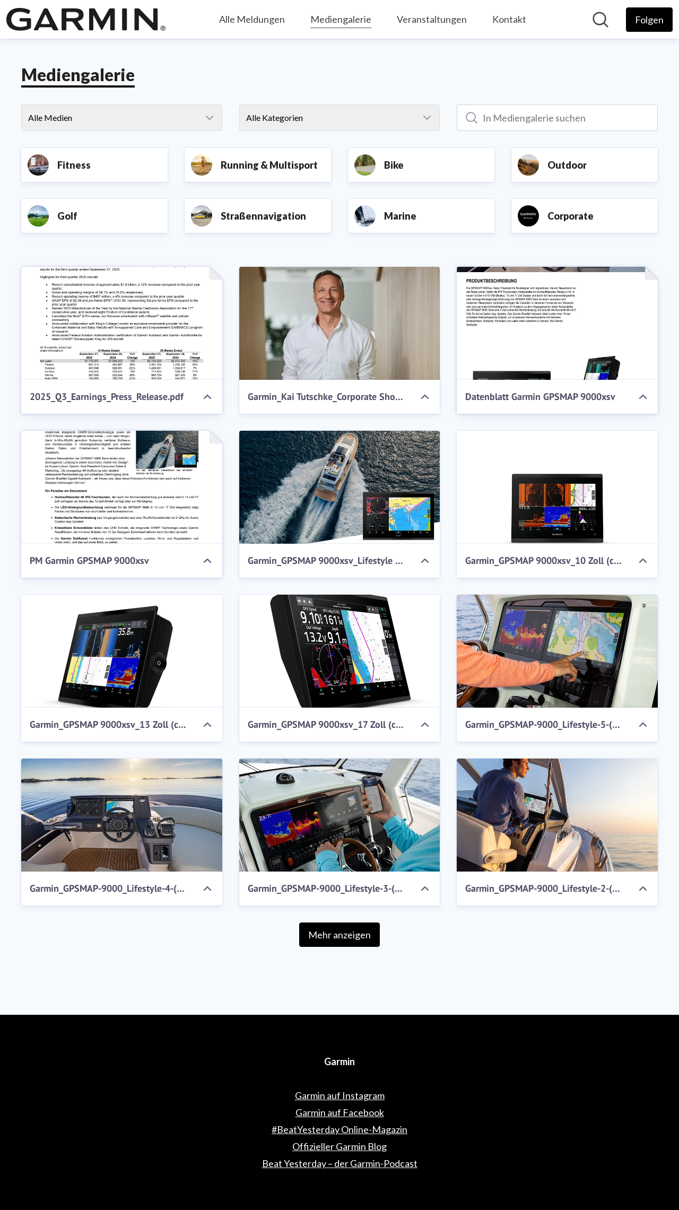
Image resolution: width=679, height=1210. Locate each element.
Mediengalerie (340, 18)
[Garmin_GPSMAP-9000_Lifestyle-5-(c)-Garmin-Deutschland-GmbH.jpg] (557, 651)
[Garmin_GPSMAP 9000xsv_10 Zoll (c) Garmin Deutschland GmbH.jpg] (557, 487)
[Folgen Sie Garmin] (649, 19)
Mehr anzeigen (339, 935)
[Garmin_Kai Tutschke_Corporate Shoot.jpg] (339, 323)
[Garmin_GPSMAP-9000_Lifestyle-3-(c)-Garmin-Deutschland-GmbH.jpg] (339, 815)
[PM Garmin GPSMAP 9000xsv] (121, 487)
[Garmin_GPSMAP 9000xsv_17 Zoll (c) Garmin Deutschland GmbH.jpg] (339, 651)
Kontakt (509, 19)
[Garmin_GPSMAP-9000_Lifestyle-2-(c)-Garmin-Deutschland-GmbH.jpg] (557, 815)
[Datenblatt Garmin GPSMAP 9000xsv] (557, 323)
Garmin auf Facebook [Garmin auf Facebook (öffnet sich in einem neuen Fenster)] (339, 1112)
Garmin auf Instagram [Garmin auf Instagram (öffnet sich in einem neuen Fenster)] (340, 1095)
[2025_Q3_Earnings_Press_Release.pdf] (121, 323)
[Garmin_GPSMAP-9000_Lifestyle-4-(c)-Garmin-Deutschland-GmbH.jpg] (121, 815)
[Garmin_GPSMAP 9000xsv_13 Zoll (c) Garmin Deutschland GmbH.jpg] (121, 651)
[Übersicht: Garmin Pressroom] (86, 19)
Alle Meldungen (252, 19)
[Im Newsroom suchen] (600, 19)
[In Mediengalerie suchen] (557, 118)
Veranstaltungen (432, 19)
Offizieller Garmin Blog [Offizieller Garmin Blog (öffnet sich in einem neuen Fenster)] (339, 1146)
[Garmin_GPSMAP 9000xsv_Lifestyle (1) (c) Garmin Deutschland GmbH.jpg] (339, 487)
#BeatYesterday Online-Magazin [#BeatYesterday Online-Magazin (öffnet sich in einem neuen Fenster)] (339, 1129)
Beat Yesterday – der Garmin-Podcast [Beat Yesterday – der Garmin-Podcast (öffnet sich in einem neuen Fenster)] (339, 1163)
